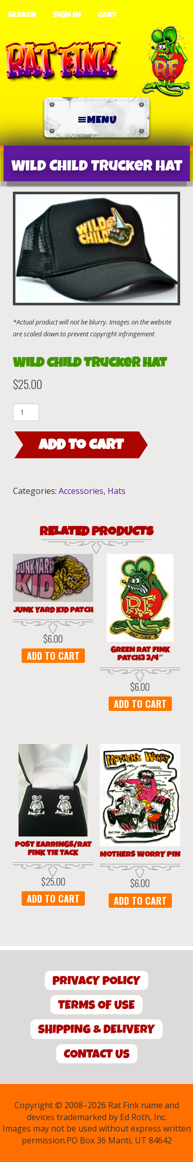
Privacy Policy (96, 980)
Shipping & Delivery (96, 1029)
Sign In (67, 15)
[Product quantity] (26, 412)
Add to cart (81, 445)
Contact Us (97, 1054)
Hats (117, 491)
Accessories (81, 491)
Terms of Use (96, 1005)
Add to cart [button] (53, 655)
